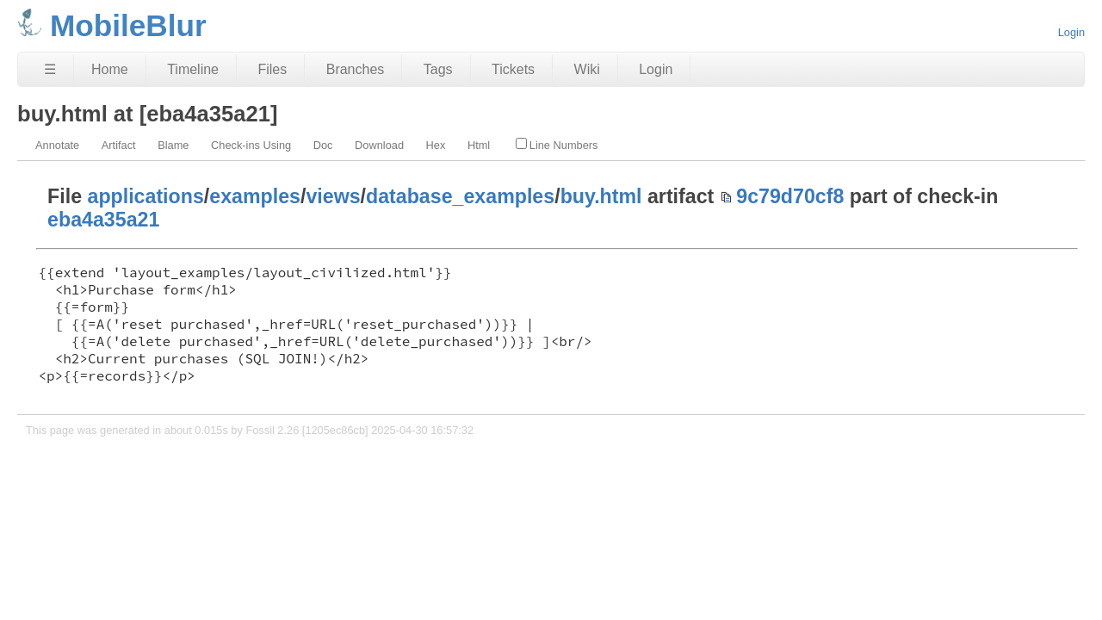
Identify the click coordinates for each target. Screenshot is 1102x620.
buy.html (601, 196)
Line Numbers (557, 145)
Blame (173, 145)
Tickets (513, 69)
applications (146, 196)
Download (379, 145)
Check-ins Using (251, 145)
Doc (323, 145)
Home (109, 69)
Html (478, 145)
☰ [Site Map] (50, 69)
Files (272, 69)
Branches (355, 69)
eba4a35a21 (103, 219)
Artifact (119, 145)
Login (1071, 32)
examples (254, 196)
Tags (438, 69)
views (333, 196)
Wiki (587, 69)
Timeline (193, 69)
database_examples (460, 196)
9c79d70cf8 (790, 196)
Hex (436, 145)
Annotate (57, 145)
